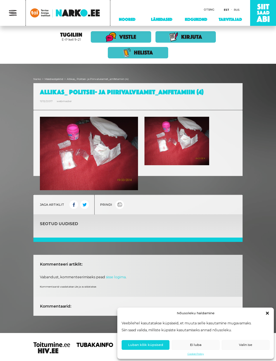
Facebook (73, 204)
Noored (127, 19)
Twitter (84, 204)
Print (119, 204)
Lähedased (161, 19)
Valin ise (245, 345)
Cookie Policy (195, 353)
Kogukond (196, 19)
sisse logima (116, 277)
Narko (37, 79)
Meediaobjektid (54, 79)
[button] (267, 313)
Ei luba (195, 345)
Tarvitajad (230, 19)
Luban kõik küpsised (145, 345)
